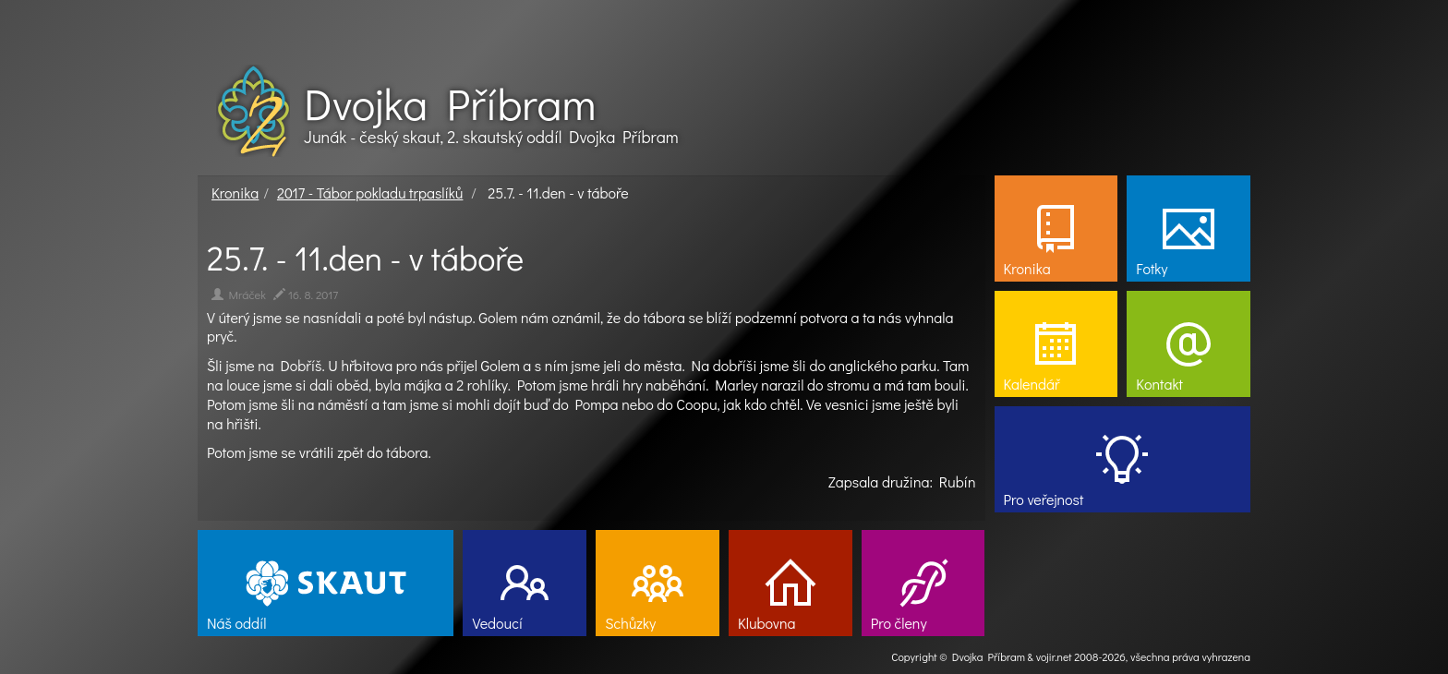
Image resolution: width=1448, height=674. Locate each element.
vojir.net (1054, 656)
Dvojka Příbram (450, 103)
